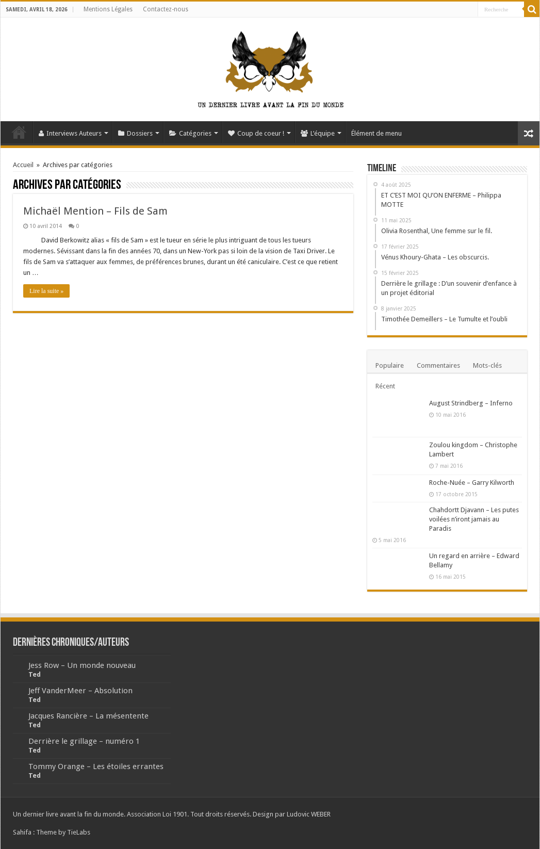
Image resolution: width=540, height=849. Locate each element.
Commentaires (438, 365)
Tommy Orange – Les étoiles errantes (95, 766)
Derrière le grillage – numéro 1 (84, 741)
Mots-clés (487, 365)
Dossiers (135, 133)
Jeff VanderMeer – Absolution (80, 690)
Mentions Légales (108, 9)
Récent (385, 386)
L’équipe (318, 133)
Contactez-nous (165, 9)
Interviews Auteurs (70, 133)
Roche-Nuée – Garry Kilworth (471, 482)
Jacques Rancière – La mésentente (88, 716)
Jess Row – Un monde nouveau (82, 665)
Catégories (190, 133)
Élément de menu (376, 133)
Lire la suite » (46, 291)
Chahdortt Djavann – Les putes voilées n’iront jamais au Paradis (474, 519)
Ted (34, 674)
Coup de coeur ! (256, 133)
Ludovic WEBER (309, 814)
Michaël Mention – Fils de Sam (95, 211)
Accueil (19, 132)
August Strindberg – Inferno (471, 403)
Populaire (389, 365)
